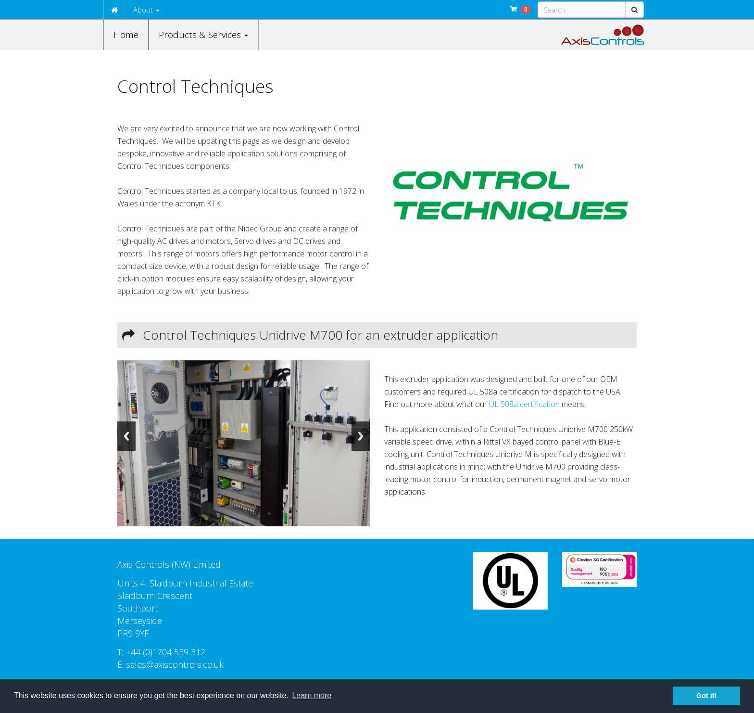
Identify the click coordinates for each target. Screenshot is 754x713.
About (146, 9)
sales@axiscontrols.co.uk (175, 664)
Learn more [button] (311, 695)
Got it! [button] (706, 696)
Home (125, 34)
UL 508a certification (524, 404)
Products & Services (203, 34)
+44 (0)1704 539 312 (165, 652)
